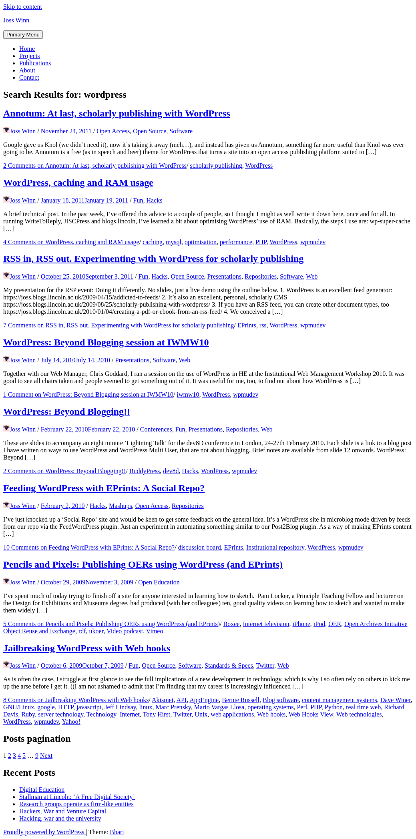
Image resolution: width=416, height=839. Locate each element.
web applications (232, 714)
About (27, 70)
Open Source (149, 131)
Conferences (156, 429)
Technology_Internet (113, 714)
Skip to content (22, 6)
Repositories (261, 276)
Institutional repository (275, 547)
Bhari (117, 832)
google (46, 707)
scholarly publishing (216, 165)
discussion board (199, 547)
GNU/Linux (18, 707)
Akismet (162, 699)
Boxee (231, 623)
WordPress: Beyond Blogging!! (66, 411)
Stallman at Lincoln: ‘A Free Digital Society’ (77, 796)
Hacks (154, 200)
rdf (82, 631)
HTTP (65, 707)
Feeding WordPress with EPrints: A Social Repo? (104, 488)
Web (312, 276)
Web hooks (271, 714)
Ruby (28, 714)
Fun (138, 200)
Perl (302, 707)
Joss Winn (16, 20)
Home (27, 48)
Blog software (281, 699)
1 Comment (88, 394)
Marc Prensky (173, 707)
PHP (261, 242)
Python (334, 707)
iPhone (301, 623)
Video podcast (125, 631)
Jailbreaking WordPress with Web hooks (86, 648)
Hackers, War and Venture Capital (62, 811)
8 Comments (76, 699)
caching (153, 242)
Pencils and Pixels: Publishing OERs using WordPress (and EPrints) (143, 564)
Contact (29, 77)
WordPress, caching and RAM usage (78, 182)
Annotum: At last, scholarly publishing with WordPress (116, 113)
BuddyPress (144, 471)
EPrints (246, 325)
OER (334, 623)
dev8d (171, 471)
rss (263, 325)
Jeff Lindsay (120, 707)
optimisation (201, 242)
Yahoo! (71, 721)
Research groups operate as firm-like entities (76, 804)
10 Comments (89, 547)
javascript (88, 707)
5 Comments (111, 623)
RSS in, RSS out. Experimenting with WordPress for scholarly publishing (153, 258)
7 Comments (118, 325)
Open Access (113, 131)
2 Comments (95, 165)
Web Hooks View (311, 714)
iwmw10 (188, 394)
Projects (29, 55)
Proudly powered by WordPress (44, 832)
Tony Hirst (157, 714)
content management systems (339, 699)
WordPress (259, 165)
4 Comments (71, 242)
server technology (60, 714)
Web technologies (359, 714)
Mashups (120, 505)
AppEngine (204, 699)
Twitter (265, 665)
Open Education (159, 582)
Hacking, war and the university (60, 818)
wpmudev (313, 242)
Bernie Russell (240, 699)
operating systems (270, 707)
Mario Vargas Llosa (219, 707)
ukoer (96, 631)
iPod (319, 623)
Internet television (266, 623)
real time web (363, 707)
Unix (201, 714)
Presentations (224, 276)
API (181, 699)
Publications (35, 63)
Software (181, 131)
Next (46, 755)
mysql (173, 242)
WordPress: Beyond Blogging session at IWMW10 (106, 342)
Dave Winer (395, 699)
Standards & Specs (229, 665)
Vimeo (154, 631)
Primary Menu (23, 35)
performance (236, 242)
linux (146, 707)
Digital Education (41, 789)
